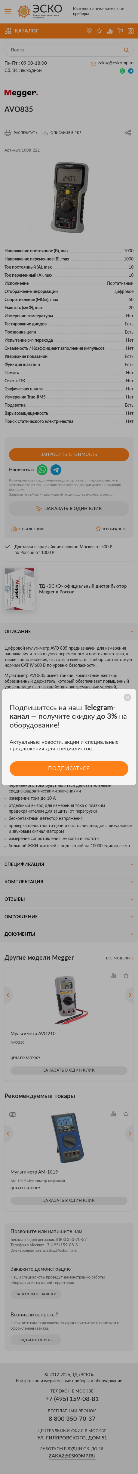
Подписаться (69, 768)
